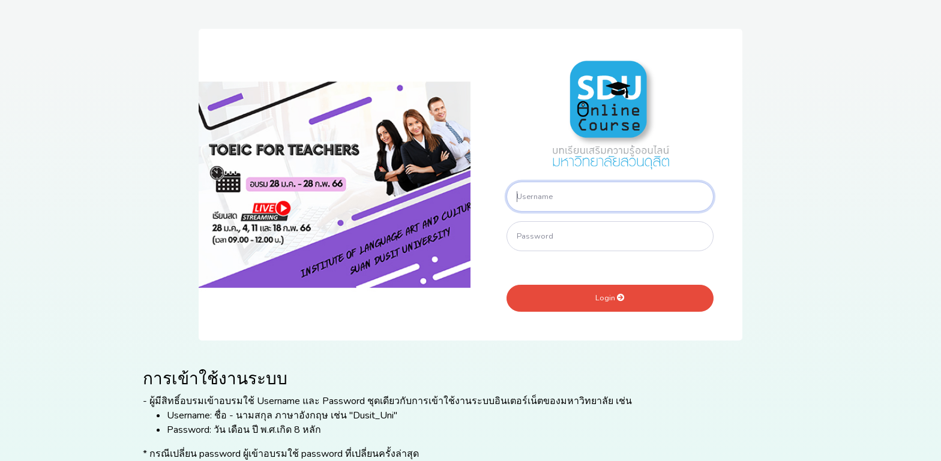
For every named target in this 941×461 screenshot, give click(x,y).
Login (610, 298)
